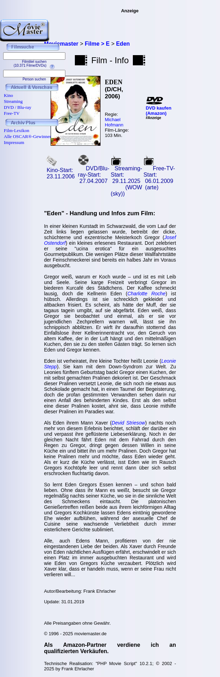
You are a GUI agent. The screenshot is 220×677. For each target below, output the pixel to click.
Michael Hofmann (114, 122)
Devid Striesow (128, 423)
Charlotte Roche (146, 293)
